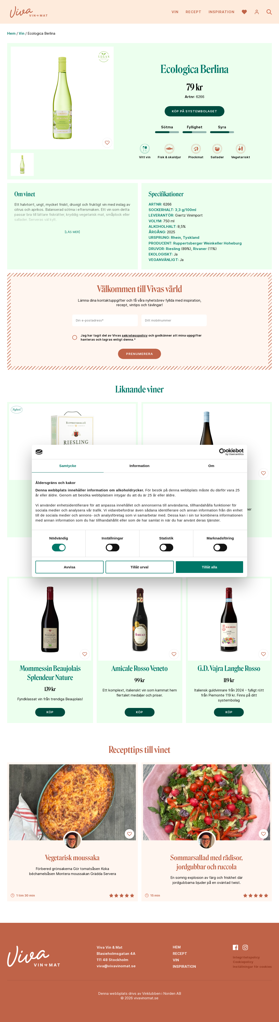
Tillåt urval (140, 567)
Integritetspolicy (246, 957)
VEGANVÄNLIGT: (164, 259)
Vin (175, 12)
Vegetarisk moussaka (72, 857)
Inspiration (221, 12)
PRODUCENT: (160, 243)
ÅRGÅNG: (157, 232)
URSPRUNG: (159, 237)
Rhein (176, 237)
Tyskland (191, 237)
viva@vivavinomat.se (116, 966)
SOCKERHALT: (161, 209)
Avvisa (69, 567)
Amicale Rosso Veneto (140, 668)
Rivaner (200, 248)
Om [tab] (211, 466)
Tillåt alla (209, 567)
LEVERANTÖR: (161, 215)
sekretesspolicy (135, 335)
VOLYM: (155, 221)
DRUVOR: (157, 248)
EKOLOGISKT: (161, 254)
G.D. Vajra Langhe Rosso (229, 668)
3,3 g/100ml (185, 209)
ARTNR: (155, 204)
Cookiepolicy (243, 962)
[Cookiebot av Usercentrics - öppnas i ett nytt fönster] (223, 452)
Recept (193, 12)
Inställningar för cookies (252, 966)
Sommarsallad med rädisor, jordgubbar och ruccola (206, 862)
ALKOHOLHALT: (163, 226)
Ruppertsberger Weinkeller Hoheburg (207, 243)
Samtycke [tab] (67, 466)
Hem (11, 33)
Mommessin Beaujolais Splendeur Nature (50, 673)
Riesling (173, 248)
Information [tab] (139, 466)
